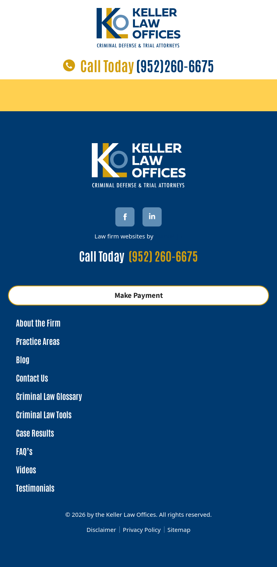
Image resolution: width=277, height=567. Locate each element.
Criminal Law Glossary (49, 396)
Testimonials (35, 487)
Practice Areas (37, 341)
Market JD (168, 236)
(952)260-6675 (175, 65)
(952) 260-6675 (163, 255)
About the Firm (38, 322)
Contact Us (32, 377)
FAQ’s (24, 451)
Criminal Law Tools (43, 414)
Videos (26, 469)
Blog (23, 359)
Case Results (35, 432)
